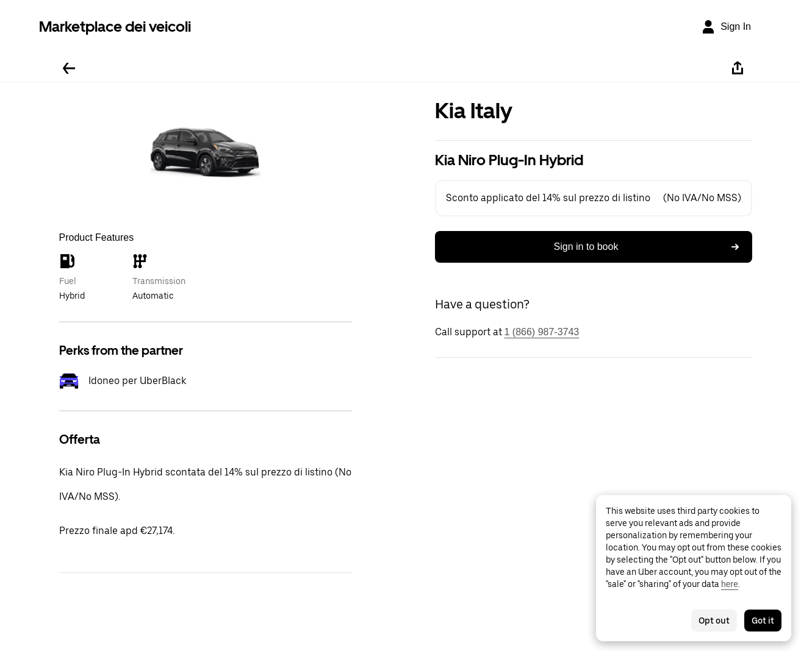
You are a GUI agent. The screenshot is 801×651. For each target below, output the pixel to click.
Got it (763, 620)
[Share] (737, 68)
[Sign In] (726, 26)
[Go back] (69, 68)
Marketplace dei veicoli (115, 26)
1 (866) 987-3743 (542, 332)
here (729, 584)
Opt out (714, 620)
